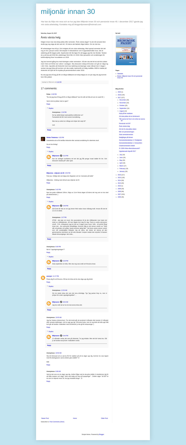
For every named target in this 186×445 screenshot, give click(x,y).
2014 (119, 180)
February (122, 168)
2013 (119, 183)
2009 (119, 189)
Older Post (104, 418)
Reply (48, 104)
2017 (119, 97)
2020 (119, 92)
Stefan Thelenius (52, 137)
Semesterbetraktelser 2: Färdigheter (130, 140)
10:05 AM (58, 317)
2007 (119, 194)
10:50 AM (58, 353)
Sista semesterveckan (126, 134)
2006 (119, 197)
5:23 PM (65, 156)
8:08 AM (58, 371)
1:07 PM (63, 217)
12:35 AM (64, 290)
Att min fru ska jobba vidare (127, 129)
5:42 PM (58, 189)
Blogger (101, 434)
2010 (119, 186)
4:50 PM (67, 173)
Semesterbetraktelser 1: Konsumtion (130, 143)
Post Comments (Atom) (56, 422)
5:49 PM (65, 206)
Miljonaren (55, 156)
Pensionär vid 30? (124, 123)
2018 (119, 95)
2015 (119, 177)
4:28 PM (54, 94)
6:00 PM (58, 247)
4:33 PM (61, 137)
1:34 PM (63, 112)
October (122, 105)
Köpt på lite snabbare (126, 113)
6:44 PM (65, 336)
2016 (119, 175)
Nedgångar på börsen (126, 137)
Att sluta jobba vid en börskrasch (129, 116)
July (120, 155)
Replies (51, 108)
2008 (119, 191)
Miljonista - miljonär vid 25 (55, 173)
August (121, 111)
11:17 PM (56, 276)
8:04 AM (65, 302)
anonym (49, 276)
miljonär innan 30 (68, 11)
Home (75, 418)
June (121, 157)
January (122, 171)
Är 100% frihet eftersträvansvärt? (129, 148)
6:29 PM (65, 261)
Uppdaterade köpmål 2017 (127, 151)
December (122, 100)
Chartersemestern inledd (127, 146)
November (122, 103)
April (121, 163)
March (121, 166)
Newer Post (45, 418)
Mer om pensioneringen (126, 132)
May (121, 160)
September (123, 108)
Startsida (120, 73)
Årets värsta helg (124, 126)
